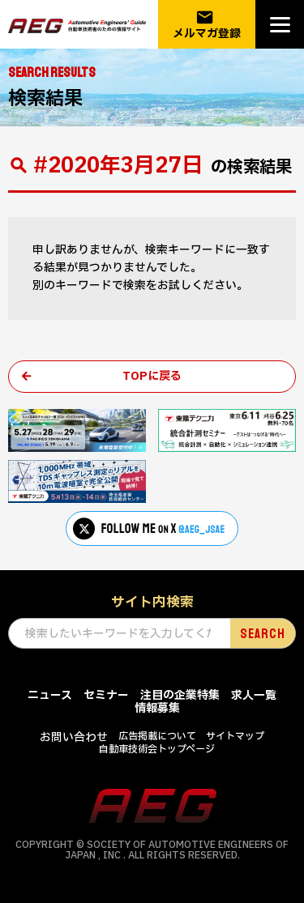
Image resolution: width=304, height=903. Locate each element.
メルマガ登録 (207, 24)
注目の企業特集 (180, 695)
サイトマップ (235, 736)
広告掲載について (157, 736)
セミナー (106, 695)
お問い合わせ (74, 737)
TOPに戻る (152, 376)
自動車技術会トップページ (157, 749)
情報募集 (157, 708)
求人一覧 (253, 695)
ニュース (50, 695)
